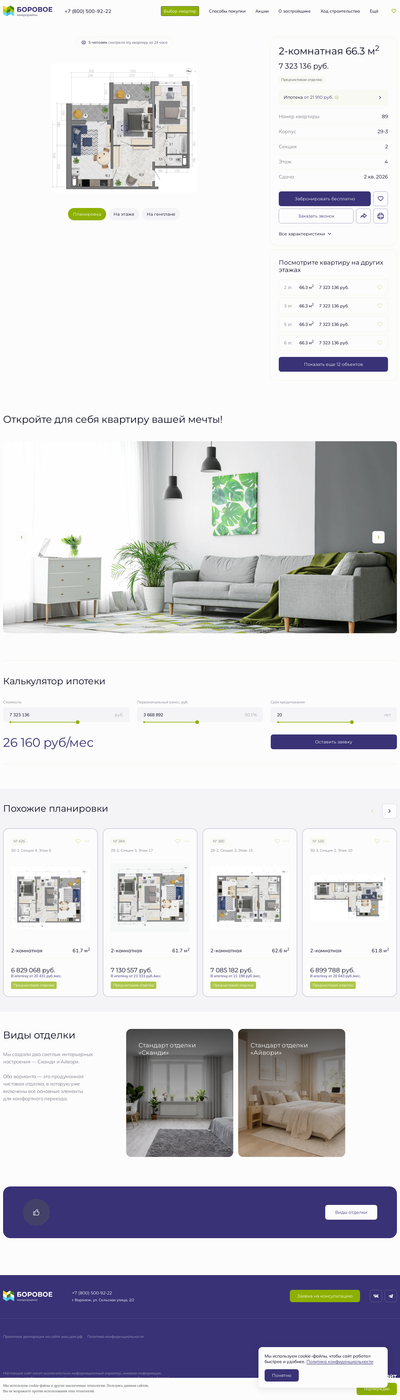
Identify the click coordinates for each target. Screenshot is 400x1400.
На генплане (161, 214)
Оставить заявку (333, 742)
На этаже (124, 214)
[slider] (77, 722)
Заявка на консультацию (325, 1296)
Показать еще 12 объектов (333, 364)
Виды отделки (351, 1212)
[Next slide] (378, 537)
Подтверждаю (377, 1388)
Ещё (374, 11)
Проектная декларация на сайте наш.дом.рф (42, 1336)
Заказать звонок (316, 216)
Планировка (87, 214)
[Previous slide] (21, 537)
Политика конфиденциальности (115, 1336)
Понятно (281, 1375)
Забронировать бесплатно (325, 199)
